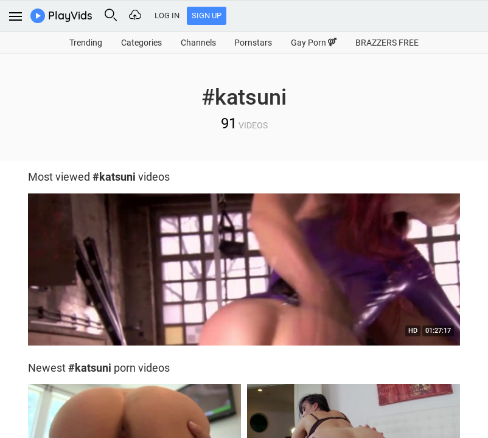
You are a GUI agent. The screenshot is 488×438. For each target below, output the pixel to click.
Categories (141, 42)
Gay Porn (313, 42)
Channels (198, 42)
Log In (167, 15)
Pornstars (253, 42)
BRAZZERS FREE (387, 42)
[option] (244, 272)
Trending (85, 42)
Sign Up (206, 15)
